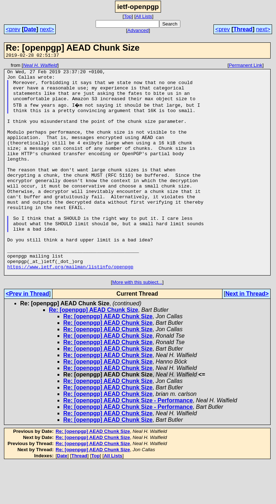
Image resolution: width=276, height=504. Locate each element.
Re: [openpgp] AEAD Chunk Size (93, 351)
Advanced (137, 30)
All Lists (143, 16)
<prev (13, 29)
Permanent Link (245, 66)
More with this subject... (137, 323)
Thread (242, 29)
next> (47, 29)
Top (128, 16)
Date (30, 29)
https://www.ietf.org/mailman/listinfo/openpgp (70, 306)
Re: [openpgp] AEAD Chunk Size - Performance (128, 441)
